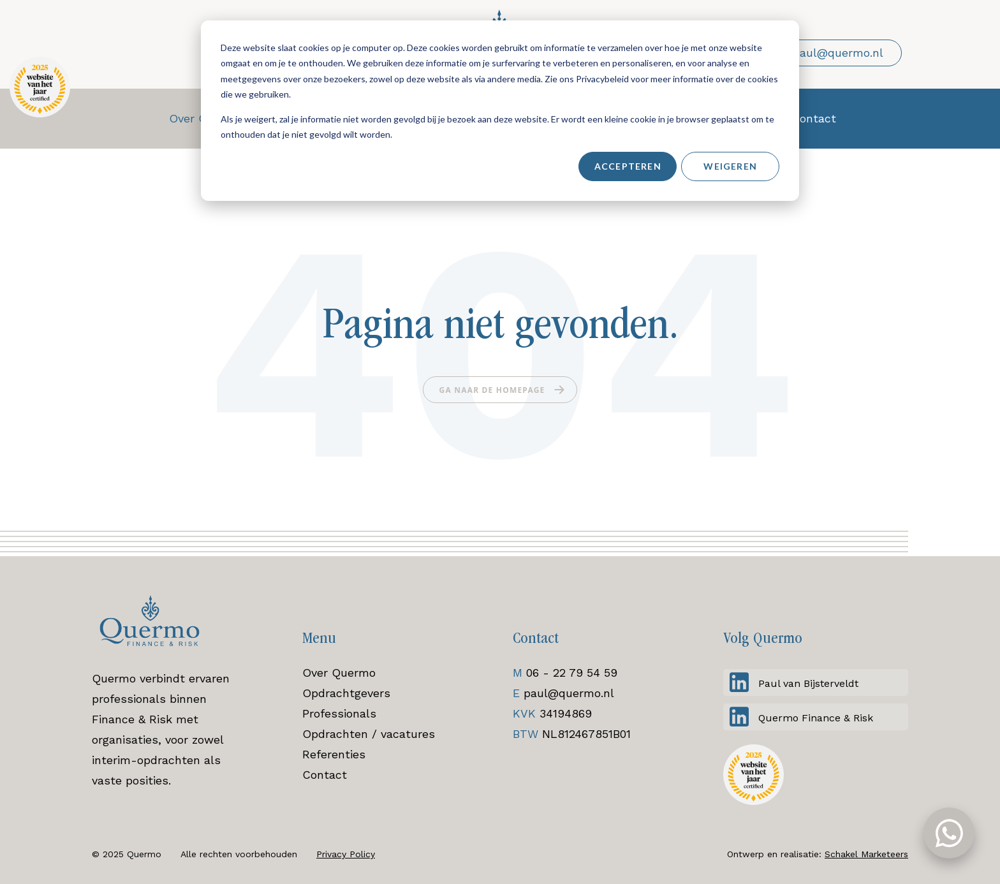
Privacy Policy (345, 854)
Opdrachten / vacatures (368, 733)
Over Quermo (339, 672)
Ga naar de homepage (492, 390)
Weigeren (730, 166)
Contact (324, 774)
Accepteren (627, 166)
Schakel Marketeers (866, 854)
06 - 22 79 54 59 (571, 672)
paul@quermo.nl (569, 693)
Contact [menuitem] (813, 118)
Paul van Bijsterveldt (808, 683)
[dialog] (500, 110)
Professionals (339, 713)
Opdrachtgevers (346, 693)
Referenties (333, 754)
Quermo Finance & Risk (815, 718)
